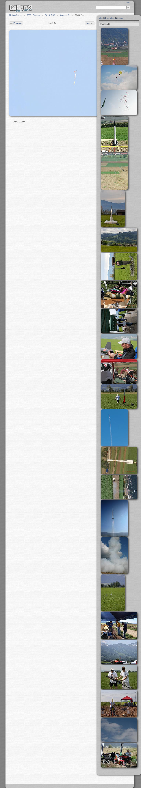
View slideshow (116, 18)
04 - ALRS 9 (50, 15)
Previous (16, 23)
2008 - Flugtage (33, 15)
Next (89, 23)
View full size (104, 18)
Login (128, 2)
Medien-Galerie (15, 15)
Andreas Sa (65, 15)
